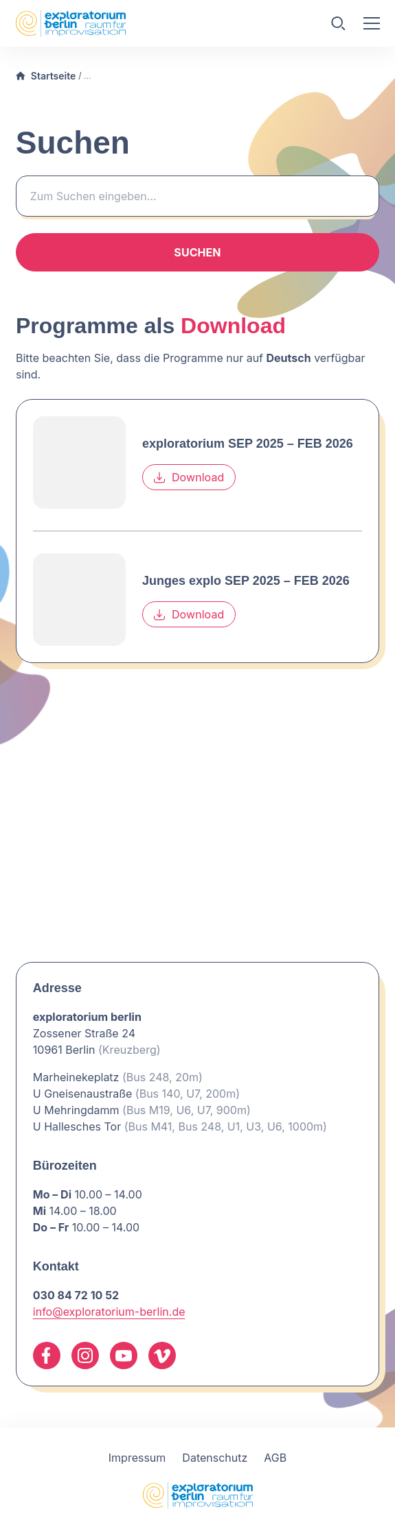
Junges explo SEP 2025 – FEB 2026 (246, 581)
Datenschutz (214, 1457)
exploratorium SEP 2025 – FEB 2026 (247, 444)
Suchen (197, 252)
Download (189, 478)
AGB (275, 1457)
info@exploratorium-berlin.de (109, 1311)
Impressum (137, 1457)
